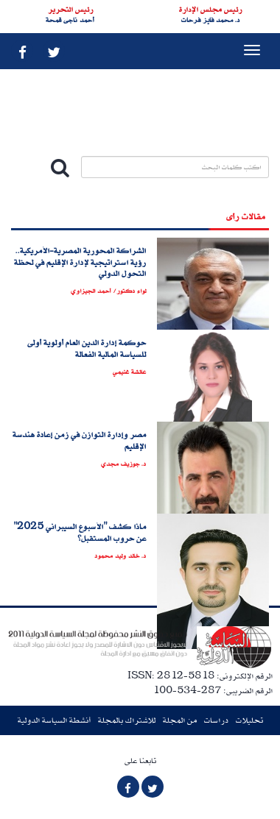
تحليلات (249, 720)
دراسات (216, 720)
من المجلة (180, 720)
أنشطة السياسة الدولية (54, 720)
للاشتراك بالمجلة (126, 720)
